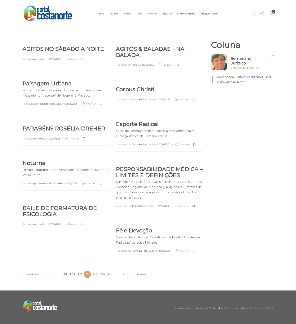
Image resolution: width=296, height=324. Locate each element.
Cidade (113, 13)
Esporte (167, 13)
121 (80, 274)
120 (72, 274)
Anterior (33, 274)
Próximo (141, 274)
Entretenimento (186, 13)
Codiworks (215, 308)
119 (64, 274)
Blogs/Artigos (209, 13)
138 (125, 274)
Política (127, 13)
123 (95, 274)
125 (110, 274)
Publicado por (33, 59)
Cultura (153, 13)
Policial (100, 13)
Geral (140, 13)
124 (102, 274)
